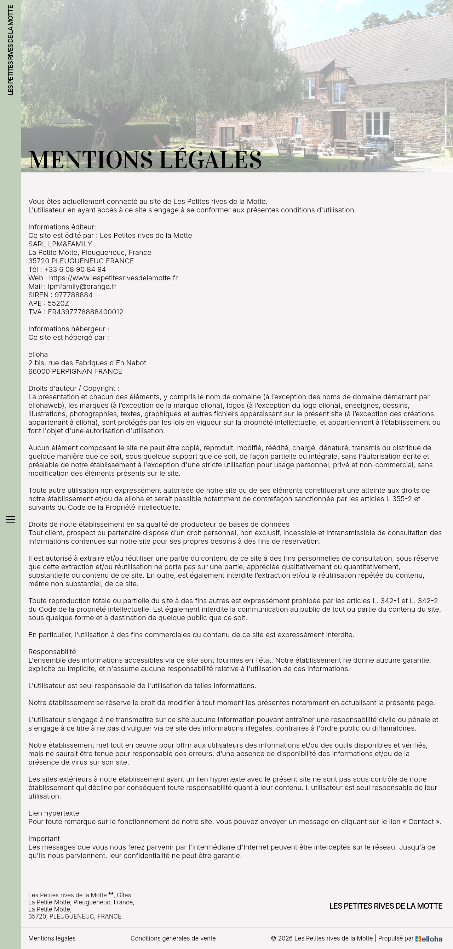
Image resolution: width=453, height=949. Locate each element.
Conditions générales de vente (173, 938)
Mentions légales (52, 938)
